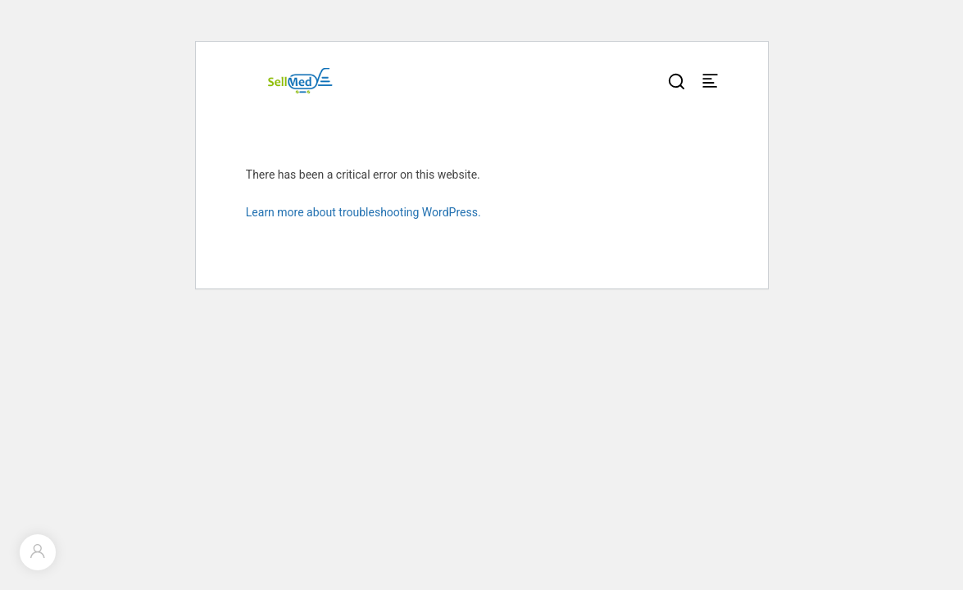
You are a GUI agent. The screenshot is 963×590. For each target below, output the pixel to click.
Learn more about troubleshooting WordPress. (363, 212)
